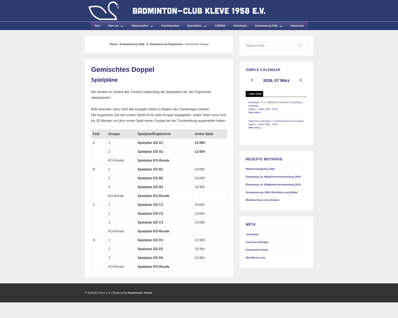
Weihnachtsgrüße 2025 (260, 168)
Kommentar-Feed (257, 249)
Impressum (297, 25)
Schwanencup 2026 (270, 25)
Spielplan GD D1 (150, 240)
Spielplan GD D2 (150, 249)
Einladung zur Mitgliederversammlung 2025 (273, 176)
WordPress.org (255, 257)
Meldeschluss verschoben (262, 200)
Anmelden (252, 234)
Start (97, 25)
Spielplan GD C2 (150, 213)
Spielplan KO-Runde (153, 160)
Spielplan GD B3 (150, 187)
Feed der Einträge (257, 242)
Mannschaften (143, 25)
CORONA (220, 25)
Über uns (117, 25)
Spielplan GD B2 (150, 178)
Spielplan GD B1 (150, 169)
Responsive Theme (140, 292)
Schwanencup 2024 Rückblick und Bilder (272, 192)
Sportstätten (198, 25)
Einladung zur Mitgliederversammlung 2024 (273, 184)
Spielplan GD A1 (150, 142)
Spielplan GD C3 (150, 222)
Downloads (240, 25)
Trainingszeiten (170, 25)
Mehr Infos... (255, 112)
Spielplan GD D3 (150, 258)
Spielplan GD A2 (150, 151)
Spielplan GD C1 (150, 204)
